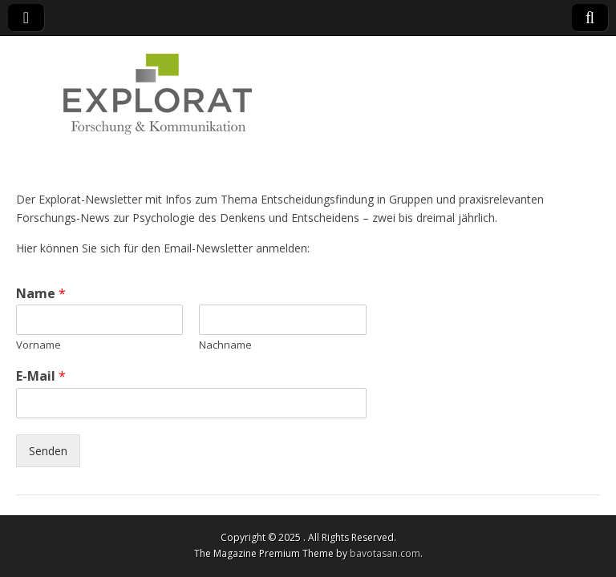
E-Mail (41, 376)
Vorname (38, 345)
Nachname (225, 345)
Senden (48, 450)
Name (41, 293)
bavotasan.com (385, 553)
